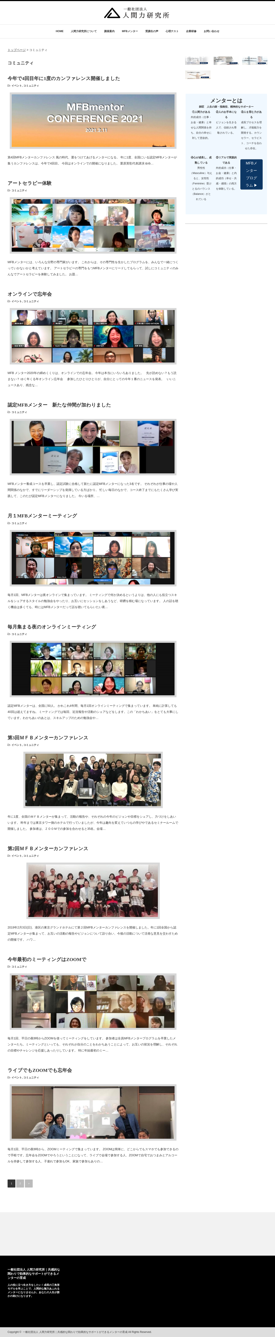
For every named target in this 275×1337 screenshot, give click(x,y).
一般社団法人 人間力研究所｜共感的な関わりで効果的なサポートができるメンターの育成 (34, 1274)
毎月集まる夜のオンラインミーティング (52, 627)
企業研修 (191, 31)
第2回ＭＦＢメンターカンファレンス (48, 848)
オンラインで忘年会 (30, 294)
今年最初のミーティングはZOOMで (47, 959)
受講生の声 (151, 31)
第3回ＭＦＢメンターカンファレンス (48, 737)
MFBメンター (130, 31)
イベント (16, 85)
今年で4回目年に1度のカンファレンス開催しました (64, 78)
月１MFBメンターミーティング (42, 515)
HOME (59, 31)
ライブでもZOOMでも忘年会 (40, 1070)
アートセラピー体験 (30, 183)
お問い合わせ (211, 31)
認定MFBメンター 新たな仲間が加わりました (59, 405)
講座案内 (109, 31)
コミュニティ (31, 85)
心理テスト (172, 31)
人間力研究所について (84, 31)
